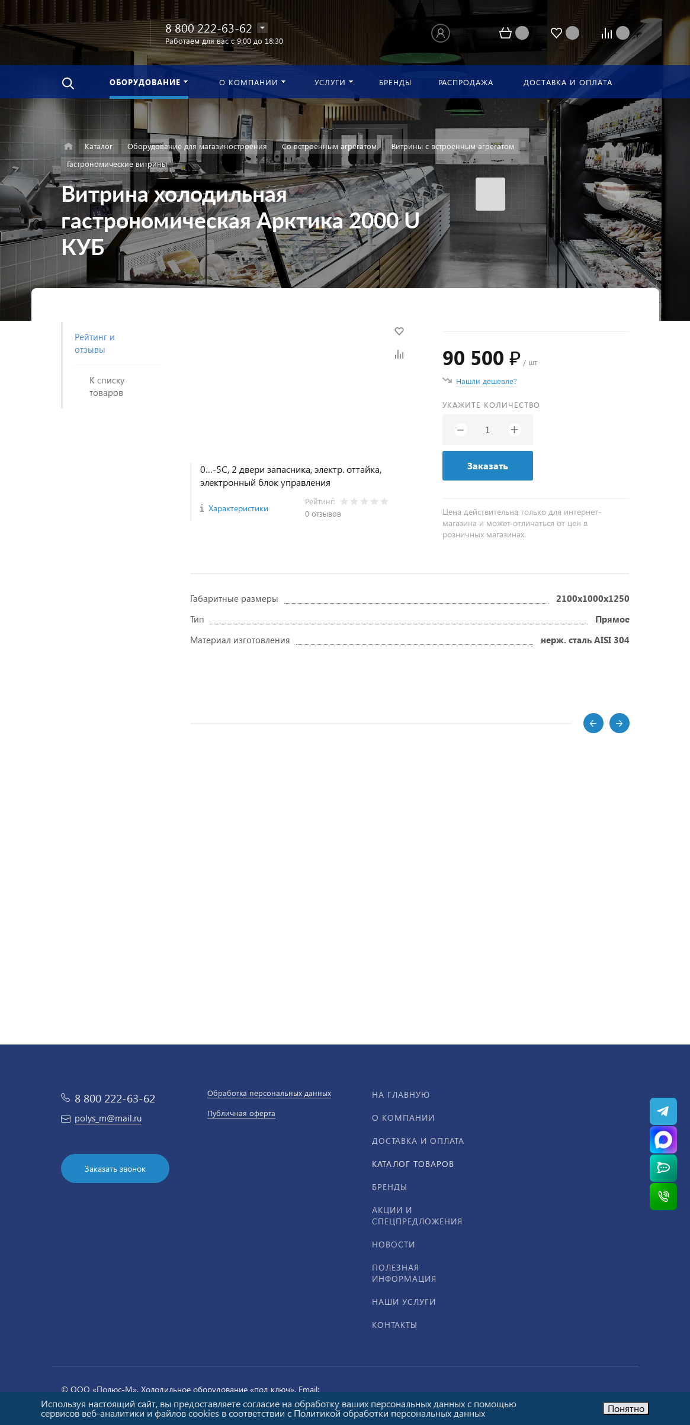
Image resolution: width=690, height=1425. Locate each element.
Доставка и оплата (418, 1140)
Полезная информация (404, 1273)
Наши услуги (404, 1301)
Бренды (389, 1186)
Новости (393, 1244)
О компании (403, 1117)
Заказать (487, 465)
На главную (401, 1094)
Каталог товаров (413, 1163)
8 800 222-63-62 (208, 27)
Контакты (395, 1324)
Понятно (626, 1408)
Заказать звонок (115, 1168)
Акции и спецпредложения (417, 1215)
